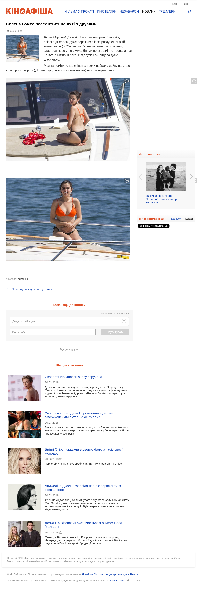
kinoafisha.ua (117, 580)
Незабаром (129, 11)
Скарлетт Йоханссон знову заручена (73, 377)
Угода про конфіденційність (122, 574)
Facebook (175, 218)
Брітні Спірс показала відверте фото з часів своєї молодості (84, 451)
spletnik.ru (23, 278)
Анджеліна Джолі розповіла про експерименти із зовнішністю (83, 488)
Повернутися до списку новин (29, 289)
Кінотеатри (107, 11)
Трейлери (167, 11)
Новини (149, 11)
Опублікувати (115, 332)
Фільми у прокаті (79, 11)
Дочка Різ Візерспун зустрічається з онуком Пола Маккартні (83, 525)
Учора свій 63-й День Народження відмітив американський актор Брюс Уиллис (79, 415)
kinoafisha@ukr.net (93, 574)
